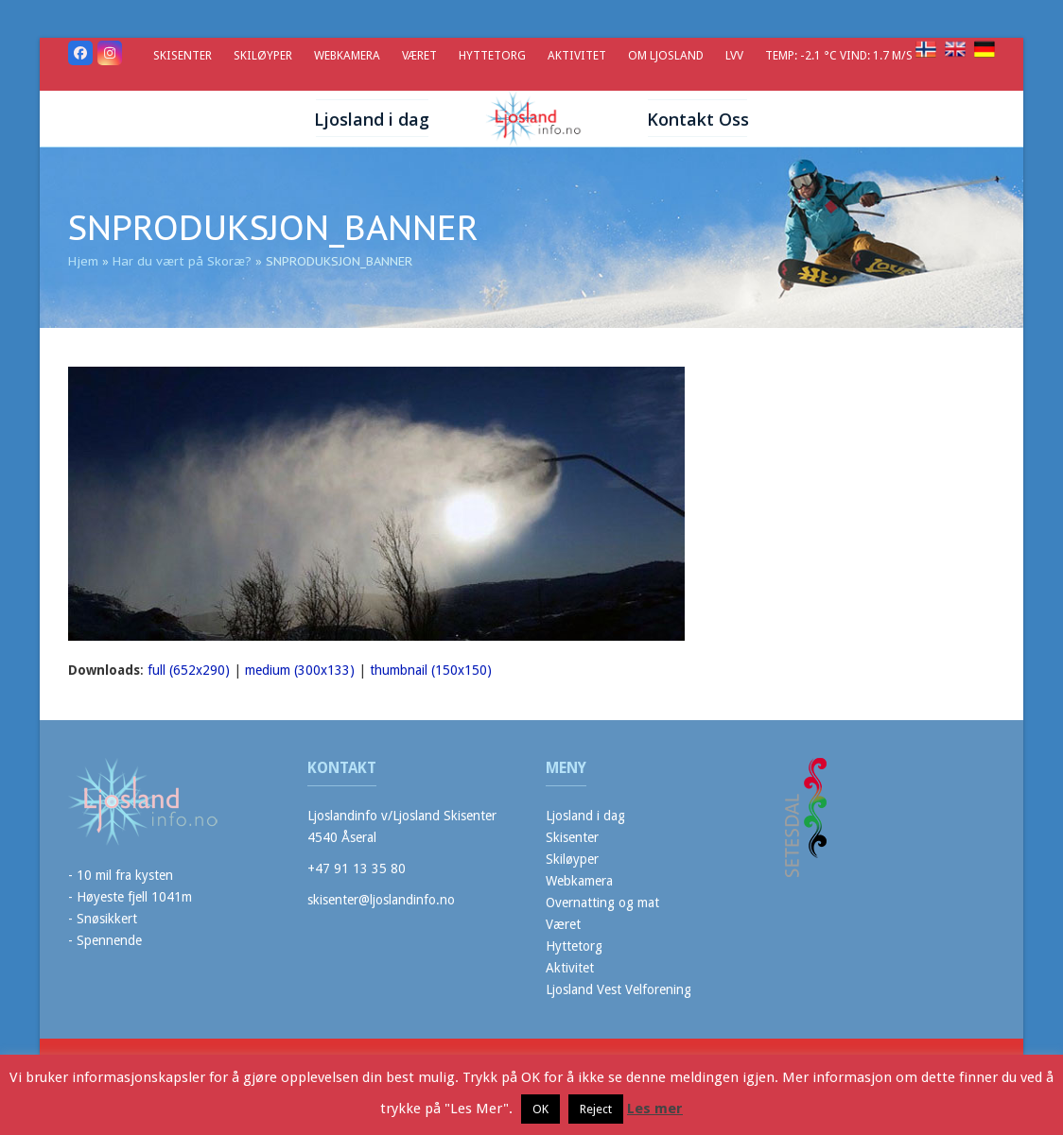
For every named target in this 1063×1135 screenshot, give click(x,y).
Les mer (655, 1108)
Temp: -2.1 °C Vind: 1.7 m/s (840, 55)
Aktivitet (570, 967)
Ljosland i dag (585, 815)
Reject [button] (596, 1109)
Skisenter (572, 837)
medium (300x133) (300, 670)
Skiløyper (572, 859)
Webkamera (579, 880)
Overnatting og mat (602, 902)
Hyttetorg (574, 946)
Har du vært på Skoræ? (182, 261)
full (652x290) (189, 670)
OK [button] (540, 1109)
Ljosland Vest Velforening (618, 989)
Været (563, 924)
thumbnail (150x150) (431, 670)
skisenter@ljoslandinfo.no (381, 899)
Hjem (83, 261)
